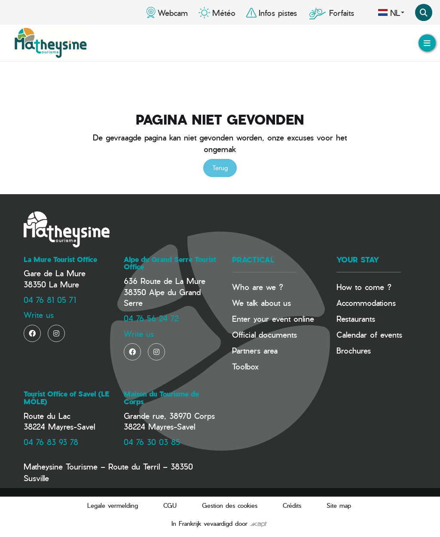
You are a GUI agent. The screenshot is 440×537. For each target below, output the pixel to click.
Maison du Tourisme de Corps (161, 398)
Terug (220, 167)
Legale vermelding (112, 505)
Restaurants (355, 318)
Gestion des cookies (229, 505)
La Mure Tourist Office (60, 259)
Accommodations (366, 302)
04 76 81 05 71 (50, 299)
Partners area (255, 350)
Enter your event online (273, 318)
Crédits (292, 505)
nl (391, 12)
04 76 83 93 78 (51, 441)
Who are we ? (257, 286)
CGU (170, 505)
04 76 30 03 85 (152, 441)
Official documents (264, 334)
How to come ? (363, 286)
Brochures (353, 350)
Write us (39, 314)
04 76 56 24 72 (151, 318)
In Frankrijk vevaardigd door (219, 523)
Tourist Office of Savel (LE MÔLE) (66, 398)
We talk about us (261, 302)
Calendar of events (369, 334)
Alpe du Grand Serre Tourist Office (170, 263)
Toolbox (245, 366)
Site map (339, 505)
